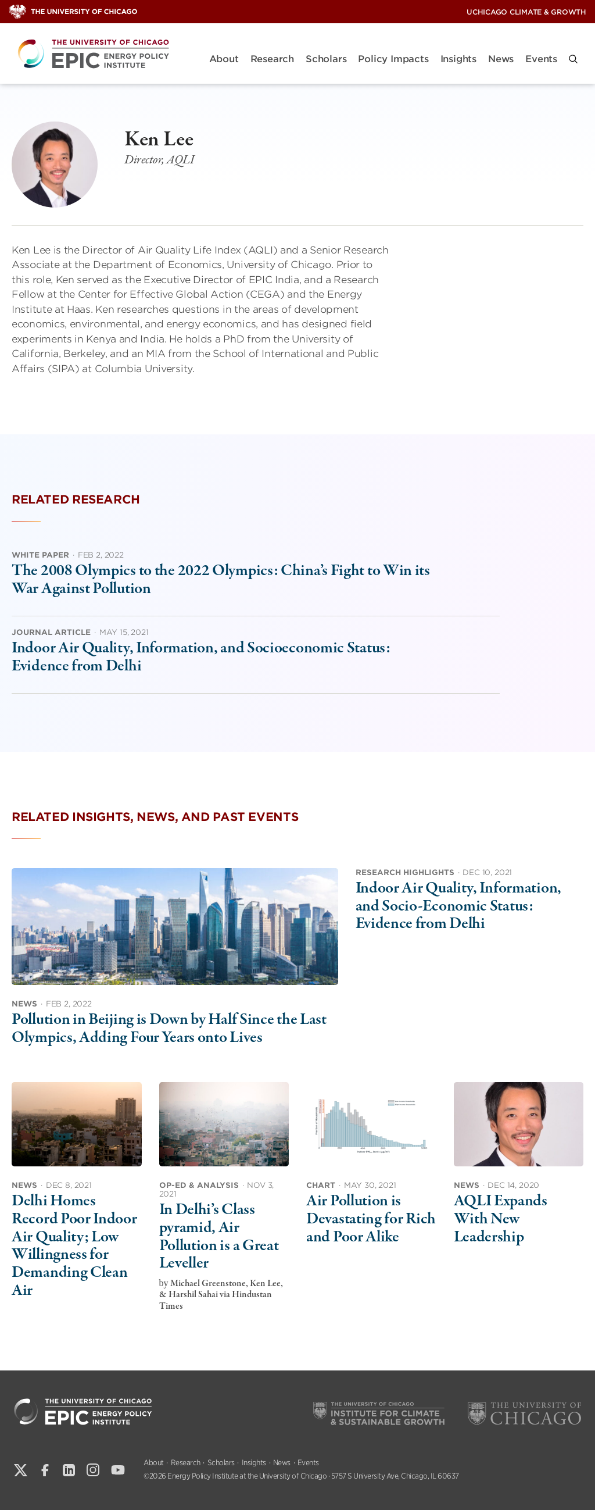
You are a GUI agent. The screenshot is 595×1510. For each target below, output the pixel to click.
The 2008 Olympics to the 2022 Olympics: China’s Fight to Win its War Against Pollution (221, 579)
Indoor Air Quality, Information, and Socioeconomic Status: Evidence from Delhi (201, 657)
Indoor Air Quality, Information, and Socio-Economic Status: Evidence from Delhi (458, 906)
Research (272, 59)
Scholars (326, 59)
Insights (458, 59)
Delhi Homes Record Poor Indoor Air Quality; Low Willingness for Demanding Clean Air (74, 1246)
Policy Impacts (393, 59)
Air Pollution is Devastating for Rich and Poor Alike (371, 1219)
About (224, 59)
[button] (573, 59)
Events (541, 59)
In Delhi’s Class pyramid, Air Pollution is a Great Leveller (219, 1236)
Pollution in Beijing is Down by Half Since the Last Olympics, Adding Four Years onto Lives (169, 1028)
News (501, 59)
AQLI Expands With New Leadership (500, 1219)
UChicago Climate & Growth (526, 12)
